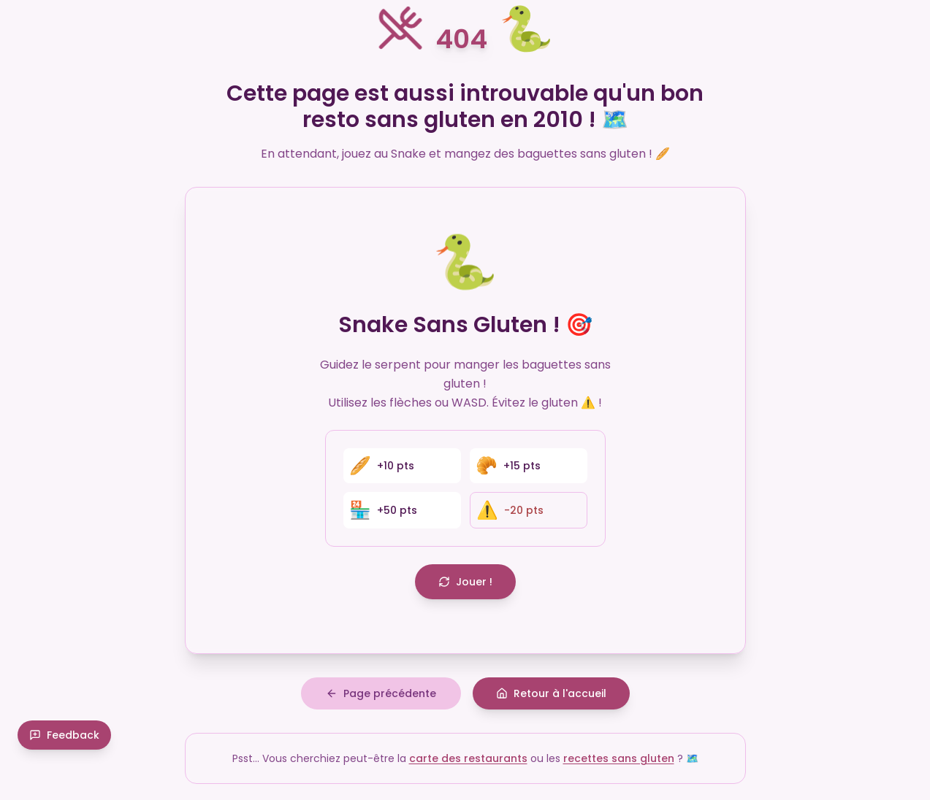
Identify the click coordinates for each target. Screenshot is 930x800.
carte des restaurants (468, 762)
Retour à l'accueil (551, 698)
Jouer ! (465, 581)
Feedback (64, 768)
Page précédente (381, 698)
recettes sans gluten (618, 762)
